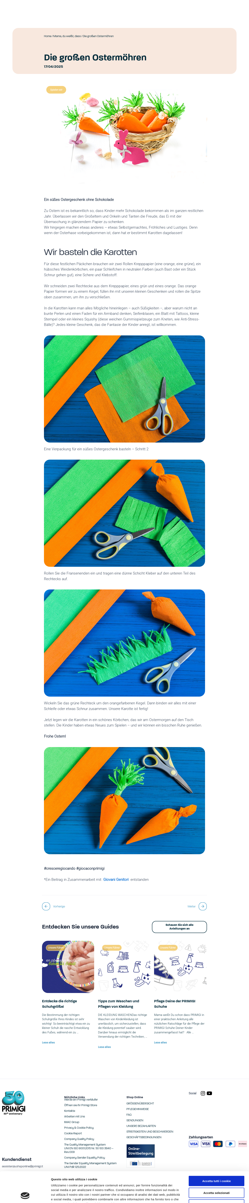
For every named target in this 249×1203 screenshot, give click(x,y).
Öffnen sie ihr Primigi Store (80, 1105)
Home (47, 36)
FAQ (129, 1115)
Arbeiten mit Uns (74, 1116)
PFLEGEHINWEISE (137, 1109)
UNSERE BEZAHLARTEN (141, 1126)
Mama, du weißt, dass (67, 36)
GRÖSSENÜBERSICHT (140, 1103)
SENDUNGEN (134, 1120)
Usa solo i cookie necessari (216, 1175)
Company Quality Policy (79, 1139)
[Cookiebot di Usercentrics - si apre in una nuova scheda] (25, 1195)
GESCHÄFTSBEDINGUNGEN (143, 1137)
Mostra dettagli (204, 1195)
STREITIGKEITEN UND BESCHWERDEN (149, 1131)
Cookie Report (88, 1179)
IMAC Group (71, 1122)
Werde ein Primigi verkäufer (81, 1099)
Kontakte (69, 1111)
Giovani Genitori (117, 879)
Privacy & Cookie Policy (79, 1128)
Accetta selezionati (216, 1164)
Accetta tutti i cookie (216, 1152)
